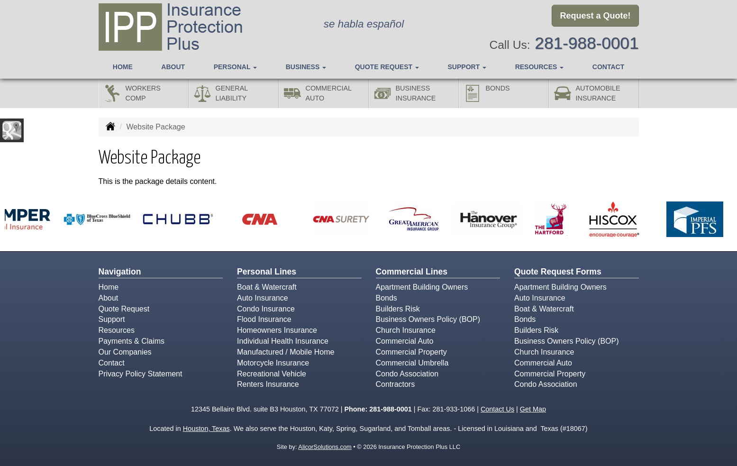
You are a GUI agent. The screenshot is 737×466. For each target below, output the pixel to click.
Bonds (386, 298)
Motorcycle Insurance (273, 363)
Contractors (395, 384)
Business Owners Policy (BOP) (428, 319)
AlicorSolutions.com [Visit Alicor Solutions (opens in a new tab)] (324, 446)
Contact (608, 67)
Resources (117, 330)
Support (112, 319)
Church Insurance (406, 330)
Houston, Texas (206, 428)
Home (123, 67)
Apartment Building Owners (422, 287)
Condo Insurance (266, 309)
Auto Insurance (262, 298)
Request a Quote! (595, 15)
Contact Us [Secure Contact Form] (497, 409)
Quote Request (124, 309)
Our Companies (125, 352)
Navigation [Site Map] (120, 271)
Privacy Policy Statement (140, 374)
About (173, 67)
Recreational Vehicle (271, 374)
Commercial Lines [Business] (412, 271)
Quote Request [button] (387, 67)
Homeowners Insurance (277, 330)
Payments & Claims (132, 341)
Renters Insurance (268, 384)
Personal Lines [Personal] (266, 271)
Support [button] (467, 67)
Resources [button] (539, 67)
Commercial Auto (405, 341)
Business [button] (306, 67)
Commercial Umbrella (412, 363)
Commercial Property (411, 352)
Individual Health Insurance (282, 341)
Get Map (533, 409)
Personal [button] (235, 67)
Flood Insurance (264, 319)
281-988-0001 (586, 43)
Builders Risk (398, 309)
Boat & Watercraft (267, 287)
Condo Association (407, 374)
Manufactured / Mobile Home (285, 352)
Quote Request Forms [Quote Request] (557, 271)
